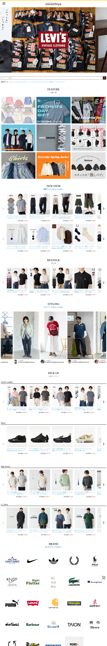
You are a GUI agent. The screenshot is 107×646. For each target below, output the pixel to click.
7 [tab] (55, 365)
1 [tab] (52, 74)
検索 (104, 77)
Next (104, 339)
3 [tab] (55, 74)
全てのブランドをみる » (53, 547)
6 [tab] (54, 365)
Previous (3, 339)
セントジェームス (16, 82)
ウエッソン (27, 82)
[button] (3, 208)
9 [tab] (58, 365)
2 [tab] (53, 74)
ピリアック (35, 82)
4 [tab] (51, 365)
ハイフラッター (60, 82)
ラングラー (44, 82)
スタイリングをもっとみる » (53, 307)
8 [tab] (57, 365)
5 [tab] (52, 365)
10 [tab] (60, 365)
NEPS (51, 82)
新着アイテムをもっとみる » (53, 189)
